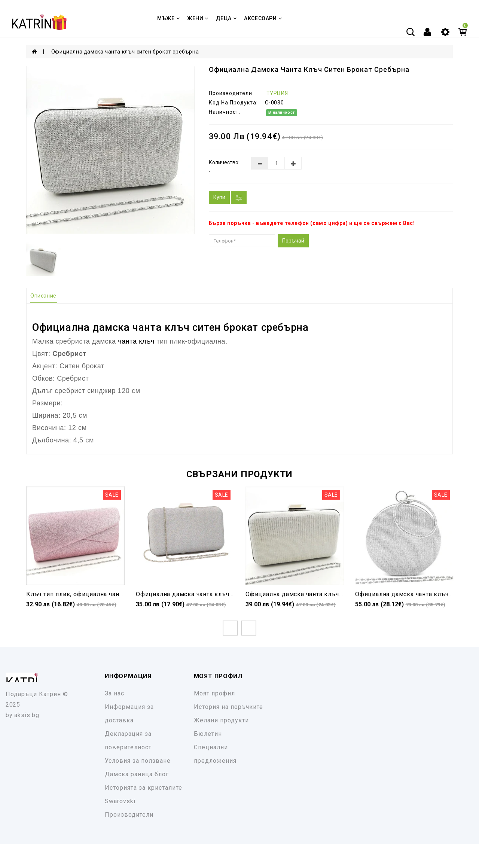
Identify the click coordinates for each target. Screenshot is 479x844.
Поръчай (293, 241)
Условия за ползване (138, 760)
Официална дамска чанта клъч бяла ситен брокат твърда (332, 594)
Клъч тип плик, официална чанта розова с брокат (101, 594)
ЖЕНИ (197, 18)
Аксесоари (263, 18)
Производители (129, 814)
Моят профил (214, 693)
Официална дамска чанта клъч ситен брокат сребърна (125, 52)
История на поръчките (228, 706)
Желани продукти (221, 720)
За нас (114, 693)
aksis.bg (26, 715)
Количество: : (224, 166)
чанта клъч (160, 327)
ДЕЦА (226, 18)
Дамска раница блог (137, 774)
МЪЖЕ (168, 18)
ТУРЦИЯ (277, 93)
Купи (219, 197)
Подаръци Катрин (33, 694)
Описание (43, 296)
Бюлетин (208, 733)
